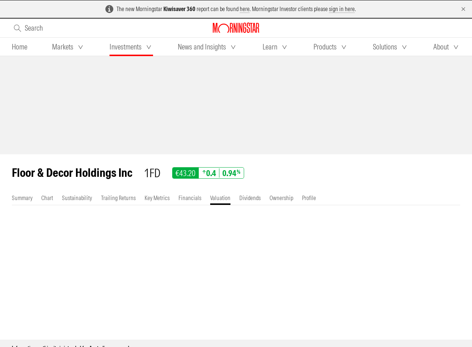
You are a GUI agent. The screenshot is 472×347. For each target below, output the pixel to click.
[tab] (19, 47)
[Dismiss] (463, 9)
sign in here (342, 9)
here (245, 9)
